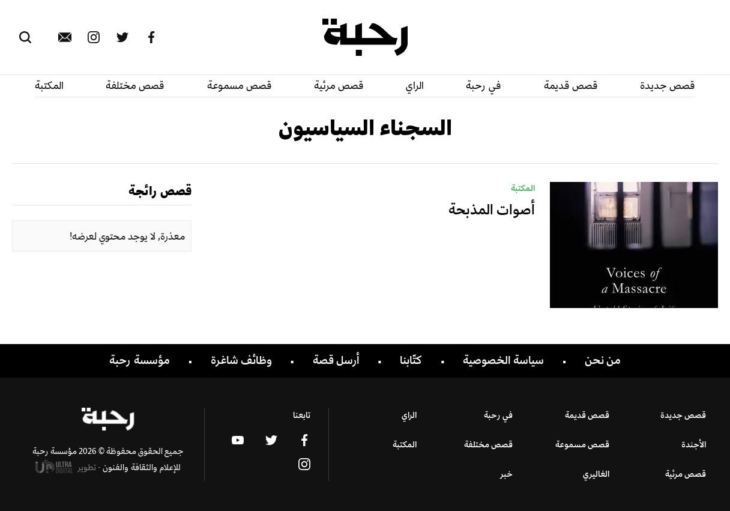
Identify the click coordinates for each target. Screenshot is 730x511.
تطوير (68, 466)
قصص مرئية (339, 85)
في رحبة (483, 85)
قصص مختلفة (135, 85)
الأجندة (693, 444)
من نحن (603, 360)
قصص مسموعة (239, 85)
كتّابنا (411, 360)
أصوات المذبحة (491, 209)
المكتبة (49, 85)
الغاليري (596, 473)
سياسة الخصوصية (503, 360)
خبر (506, 473)
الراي (415, 85)
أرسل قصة (336, 360)
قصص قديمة (571, 85)
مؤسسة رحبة (139, 360)
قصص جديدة (667, 85)
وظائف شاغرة (241, 360)
